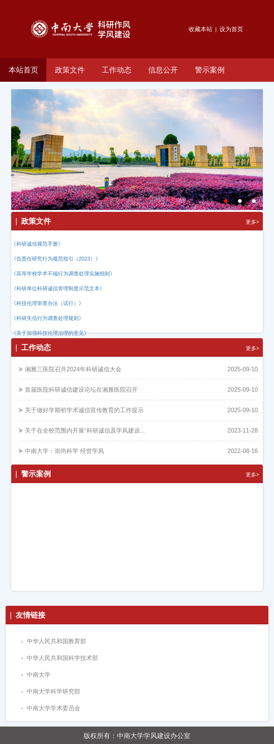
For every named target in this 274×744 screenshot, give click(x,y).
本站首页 (23, 70)
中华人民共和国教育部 (53, 641)
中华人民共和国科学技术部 (59, 658)
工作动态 (116, 70)
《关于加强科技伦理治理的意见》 (50, 333)
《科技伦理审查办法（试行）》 (47, 303)
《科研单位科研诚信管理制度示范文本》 (58, 288)
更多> (252, 222)
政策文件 (70, 70)
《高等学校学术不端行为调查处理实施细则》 (63, 273)
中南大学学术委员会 (50, 708)
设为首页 (231, 29)
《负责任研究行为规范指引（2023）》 (56, 259)
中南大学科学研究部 (50, 691)
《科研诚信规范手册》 (37, 244)
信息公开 (163, 70)
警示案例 (210, 70)
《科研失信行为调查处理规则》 (47, 318)
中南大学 (35, 675)
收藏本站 (200, 29)
